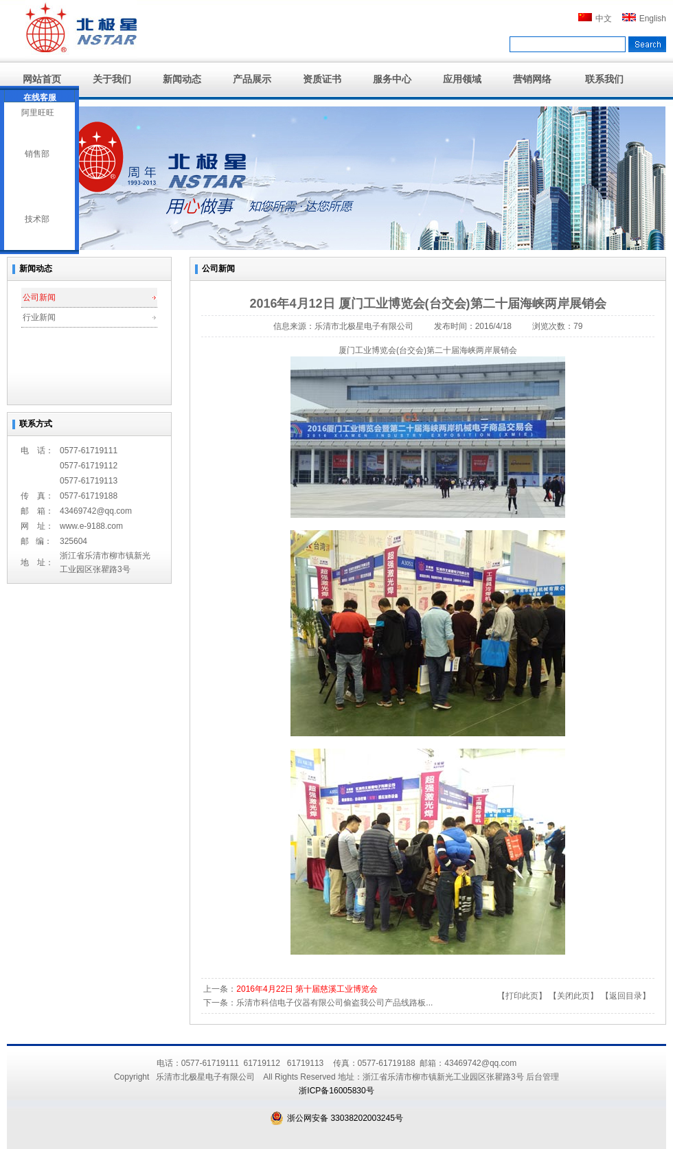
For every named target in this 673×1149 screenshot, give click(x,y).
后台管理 (542, 1077)
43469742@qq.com (96, 511)
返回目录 (625, 996)
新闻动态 (182, 78)
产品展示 (252, 78)
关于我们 (112, 78)
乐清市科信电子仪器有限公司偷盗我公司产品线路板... (334, 1003)
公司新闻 (39, 297)
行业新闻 (39, 317)
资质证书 (322, 78)
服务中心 (392, 78)
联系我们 (604, 78)
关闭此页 (573, 996)
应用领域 (462, 78)
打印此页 (521, 996)
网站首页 (42, 78)
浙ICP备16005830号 (336, 1090)
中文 (595, 18)
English (644, 18)
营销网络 (532, 78)
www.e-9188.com (91, 526)
